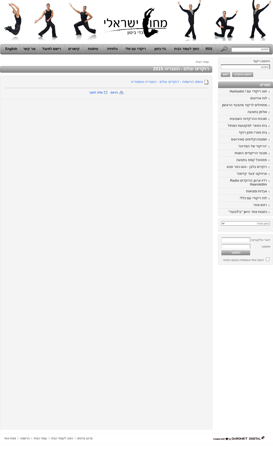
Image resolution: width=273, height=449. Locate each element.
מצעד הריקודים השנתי (251, 153)
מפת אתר (10, 438)
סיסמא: (265, 246)
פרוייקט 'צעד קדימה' (252, 174)
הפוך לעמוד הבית (186, 49)
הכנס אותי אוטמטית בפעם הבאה (243, 260)
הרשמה (25, 438)
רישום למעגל (51, 49)
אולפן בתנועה (257, 112)
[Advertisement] (256, 349)
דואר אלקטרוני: (260, 240)
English (11, 49)
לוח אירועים (258, 98)
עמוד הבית (202, 61)
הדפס (114, 92)
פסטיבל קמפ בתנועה (251, 160)
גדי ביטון (160, 49)
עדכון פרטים (85, 438)
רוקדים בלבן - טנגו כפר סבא (247, 167)
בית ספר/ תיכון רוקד (253, 132)
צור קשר (29, 49)
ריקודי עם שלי (136, 49)
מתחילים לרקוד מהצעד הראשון (244, 105)
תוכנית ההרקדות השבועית (248, 119)
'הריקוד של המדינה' (252, 146)
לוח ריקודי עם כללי (253, 198)
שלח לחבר (95, 92)
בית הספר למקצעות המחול (247, 126)
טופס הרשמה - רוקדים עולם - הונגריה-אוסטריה (167, 82)
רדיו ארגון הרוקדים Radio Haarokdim (248, 182)
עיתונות (93, 49)
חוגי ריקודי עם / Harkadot (248, 91)
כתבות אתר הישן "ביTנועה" (247, 212)
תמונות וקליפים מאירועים (249, 139)
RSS (208, 49)
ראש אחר (260, 205)
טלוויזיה (112, 49)
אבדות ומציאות (256, 191)
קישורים (74, 49)
